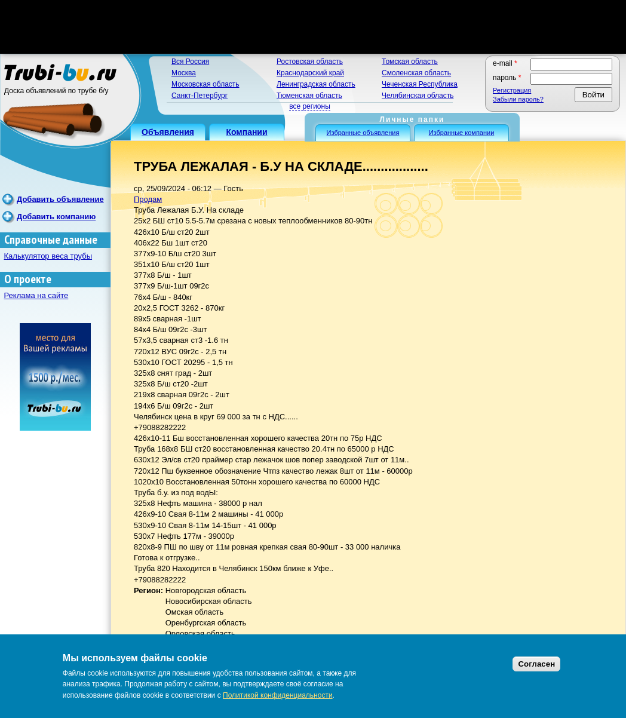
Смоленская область (416, 73)
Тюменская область (309, 95)
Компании (246, 132)
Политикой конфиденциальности (278, 695)
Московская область (205, 84)
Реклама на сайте (36, 295)
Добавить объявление (60, 199)
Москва (183, 73)
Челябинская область (417, 95)
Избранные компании (462, 132)
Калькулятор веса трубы (48, 255)
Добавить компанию (56, 216)
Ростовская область (310, 61)
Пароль (507, 77)
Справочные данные (50, 239)
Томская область (410, 61)
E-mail (505, 63)
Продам (148, 199)
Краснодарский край (310, 73)
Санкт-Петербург (199, 95)
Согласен (536, 663)
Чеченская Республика (420, 84)
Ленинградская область (316, 84)
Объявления (168, 132)
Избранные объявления (363, 132)
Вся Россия (190, 61)
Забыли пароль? (518, 99)
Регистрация (512, 90)
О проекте (27, 279)
